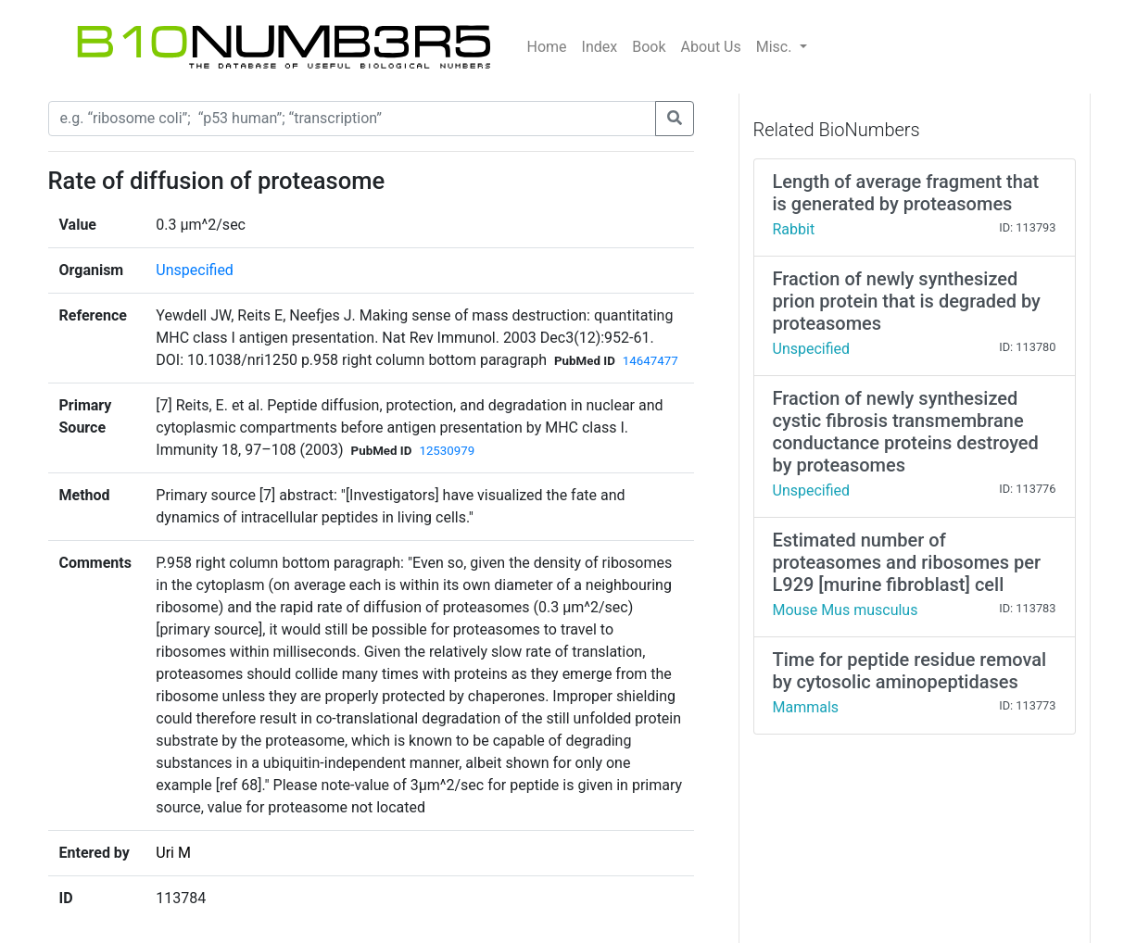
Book (648, 47)
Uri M (173, 852)
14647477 (650, 361)
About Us (711, 47)
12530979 (446, 451)
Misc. (776, 47)
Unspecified (195, 270)
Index (600, 47)
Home (547, 47)
